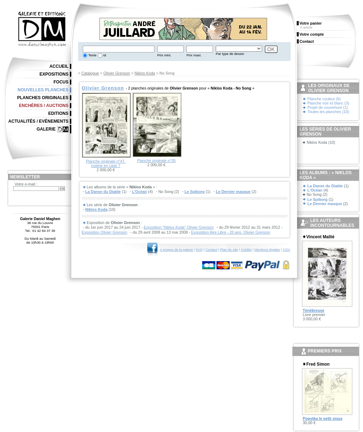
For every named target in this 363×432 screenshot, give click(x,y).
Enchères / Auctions (43, 105)
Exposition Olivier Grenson (104, 232)
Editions (58, 113)
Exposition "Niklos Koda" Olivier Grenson (179, 227)
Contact (211, 249)
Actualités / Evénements (38, 121)
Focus (60, 82)
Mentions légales (267, 249)
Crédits (246, 249)
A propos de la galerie (176, 249)
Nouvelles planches (42, 89)
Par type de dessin (230, 54)
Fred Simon (317, 364)
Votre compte (312, 34)
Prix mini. (164, 55)
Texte (91, 55)
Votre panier (311, 23)
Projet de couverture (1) (327, 107)
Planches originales (42, 97)
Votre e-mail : (26, 184)
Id (104, 55)
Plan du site (229, 249)
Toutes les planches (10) (328, 112)
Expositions (54, 74)
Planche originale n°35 (156, 160)
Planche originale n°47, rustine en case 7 (106, 163)
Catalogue (90, 73)
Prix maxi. (193, 55)
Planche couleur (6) (324, 99)
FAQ (199, 249)
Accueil (59, 66)
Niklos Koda (144, 73)
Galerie (46, 129)
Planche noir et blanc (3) (328, 103)
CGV (286, 249)
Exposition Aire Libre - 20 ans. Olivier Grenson (230, 232)
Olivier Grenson (116, 73)
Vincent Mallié (320, 236)
